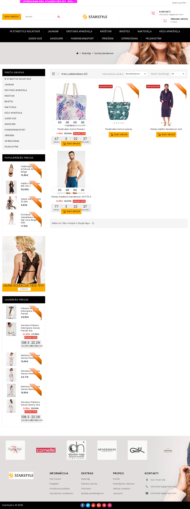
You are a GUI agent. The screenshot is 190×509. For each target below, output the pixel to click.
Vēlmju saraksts (121, 488)
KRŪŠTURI (106, 31)
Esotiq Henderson (104, 53)
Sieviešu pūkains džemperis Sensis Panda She (30, 328)
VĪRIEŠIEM (107, 38)
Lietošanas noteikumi (61, 493)
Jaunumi (118, 493)
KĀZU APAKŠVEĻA (169, 31)
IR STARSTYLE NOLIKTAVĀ (25, 31)
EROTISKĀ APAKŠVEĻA (79, 31)
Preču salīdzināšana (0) (75, 74)
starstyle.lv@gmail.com (163, 486)
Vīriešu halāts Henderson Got (166, 129)
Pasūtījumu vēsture (123, 483)
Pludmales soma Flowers (71, 129)
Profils (116, 478)
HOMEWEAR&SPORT (82, 38)
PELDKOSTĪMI (154, 38)
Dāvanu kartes (89, 483)
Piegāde (54, 483)
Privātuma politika (60, 488)
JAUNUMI (53, 31)
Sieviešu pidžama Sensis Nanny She (30, 403)
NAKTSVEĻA (145, 31)
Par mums (55, 478)
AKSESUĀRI (56, 38)
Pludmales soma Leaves (118, 129)
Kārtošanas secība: (113, 74)
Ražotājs (86, 53)
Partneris (86, 488)
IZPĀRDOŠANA (129, 38)
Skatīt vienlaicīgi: (160, 73)
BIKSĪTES (124, 31)
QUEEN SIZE (35, 38)
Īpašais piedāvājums (92, 493)
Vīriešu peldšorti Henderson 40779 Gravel (74, 196)
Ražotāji (85, 478)
